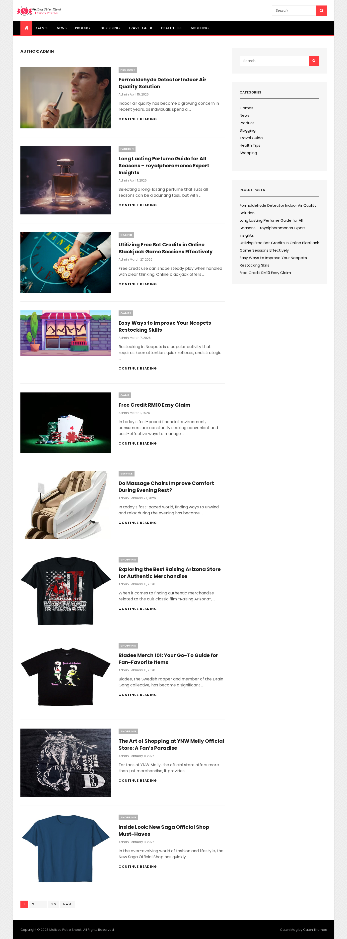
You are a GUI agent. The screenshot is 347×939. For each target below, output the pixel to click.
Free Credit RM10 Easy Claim (155, 404)
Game (124, 395)
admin (124, 94)
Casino (126, 235)
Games (42, 27)
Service (126, 473)
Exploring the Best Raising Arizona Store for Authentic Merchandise (170, 573)
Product (83, 27)
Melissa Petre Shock (65, 929)
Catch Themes (315, 929)
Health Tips (171, 27)
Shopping (200, 27)
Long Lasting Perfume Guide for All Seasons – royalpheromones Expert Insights (164, 165)
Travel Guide (140, 27)
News (62, 27)
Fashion (127, 149)
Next (67, 904)
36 (55, 904)
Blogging (110, 27)
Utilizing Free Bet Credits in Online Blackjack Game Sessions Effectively (166, 248)
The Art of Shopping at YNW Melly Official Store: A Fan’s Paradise (171, 744)
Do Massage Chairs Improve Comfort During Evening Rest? (166, 487)
